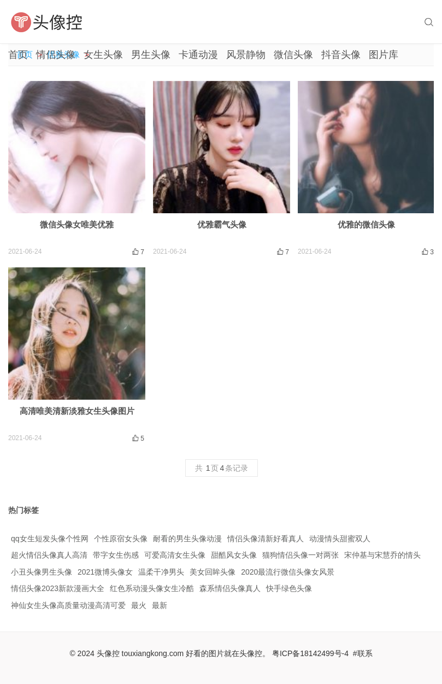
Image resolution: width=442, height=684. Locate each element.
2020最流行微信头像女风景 (287, 572)
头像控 (108, 653)
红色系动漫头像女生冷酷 (152, 588)
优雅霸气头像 (221, 224)
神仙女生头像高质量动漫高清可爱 (68, 605)
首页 (18, 54)
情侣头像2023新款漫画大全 (57, 588)
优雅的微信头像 (366, 224)
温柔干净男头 (161, 572)
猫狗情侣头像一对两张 (300, 555)
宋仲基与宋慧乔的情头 (382, 555)
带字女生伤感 (116, 555)
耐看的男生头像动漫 (187, 538)
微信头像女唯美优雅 (77, 224)
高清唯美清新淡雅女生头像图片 (77, 411)
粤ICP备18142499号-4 (310, 653)
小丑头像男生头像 (41, 572)
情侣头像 (55, 54)
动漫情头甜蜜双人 (339, 538)
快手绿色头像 (289, 588)
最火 (138, 605)
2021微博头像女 (105, 572)
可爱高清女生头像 (174, 555)
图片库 (383, 54)
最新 (159, 605)
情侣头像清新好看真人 (265, 538)
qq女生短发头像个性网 (50, 538)
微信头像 (293, 54)
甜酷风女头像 (234, 555)
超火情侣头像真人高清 (49, 555)
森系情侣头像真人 (230, 588)
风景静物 (246, 54)
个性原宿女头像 (121, 538)
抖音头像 (341, 54)
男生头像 (150, 54)
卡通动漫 (198, 54)
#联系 (363, 653)
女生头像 (103, 54)
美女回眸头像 (212, 572)
